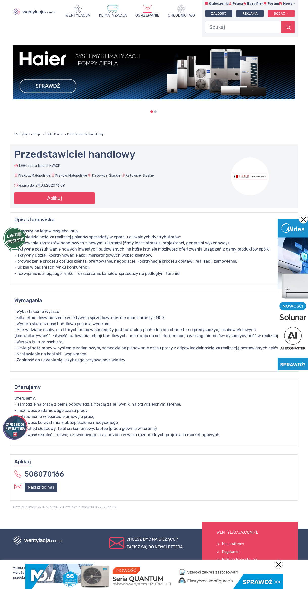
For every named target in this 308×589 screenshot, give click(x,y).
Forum (273, 3)
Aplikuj (54, 198)
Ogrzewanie (147, 15)
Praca (238, 3)
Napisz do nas (41, 487)
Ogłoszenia (219, 3)
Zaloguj (218, 13)
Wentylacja (77, 15)
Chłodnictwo (181, 15)
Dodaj (280, 13)
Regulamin (230, 552)
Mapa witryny (233, 544)
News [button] (288, 3)
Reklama (250, 13)
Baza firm (255, 3)
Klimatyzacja (113, 15)
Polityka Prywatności (239, 559)
